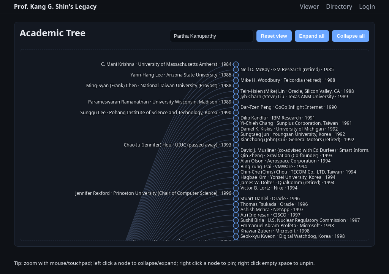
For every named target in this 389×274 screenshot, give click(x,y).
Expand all (312, 36)
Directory (339, 6)
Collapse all (351, 36)
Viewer (309, 6)
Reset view (274, 36)
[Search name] (211, 36)
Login (367, 6)
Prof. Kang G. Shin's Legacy (55, 6)
